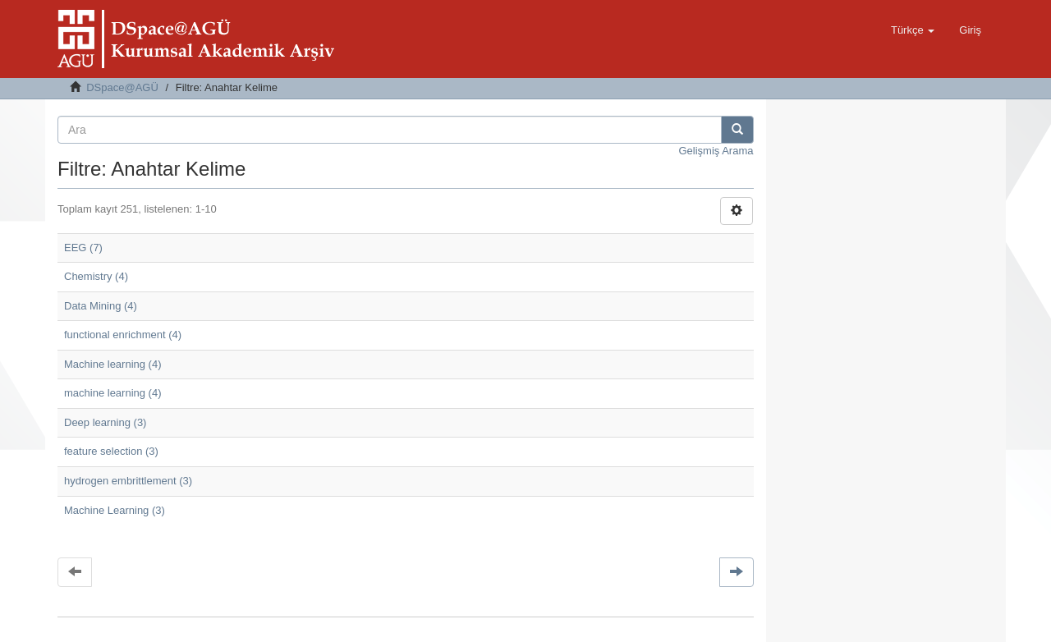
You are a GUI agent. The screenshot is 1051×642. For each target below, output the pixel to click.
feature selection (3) (111, 451)
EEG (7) (83, 247)
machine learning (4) (113, 393)
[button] (913, 30)
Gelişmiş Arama (715, 150)
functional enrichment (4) (122, 334)
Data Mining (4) (100, 306)
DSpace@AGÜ (122, 87)
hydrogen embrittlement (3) (128, 481)
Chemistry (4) (96, 276)
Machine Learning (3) (114, 510)
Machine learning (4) (113, 364)
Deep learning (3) (105, 422)
